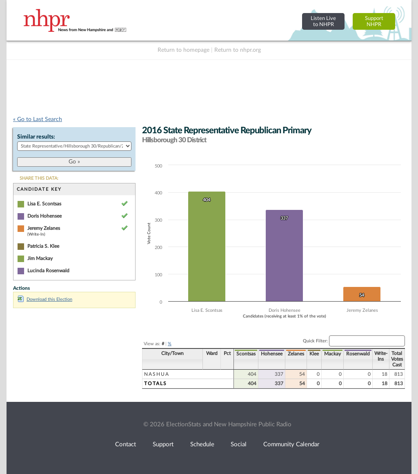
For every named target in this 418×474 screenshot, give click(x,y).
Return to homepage (183, 50)
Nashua (156, 374)
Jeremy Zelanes (43, 228)
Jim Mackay (40, 258)
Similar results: (36, 137)
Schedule (202, 444)
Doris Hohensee (44, 216)
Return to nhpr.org (237, 50)
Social (239, 444)
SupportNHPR (374, 21)
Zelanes (296, 353)
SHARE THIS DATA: (39, 178)
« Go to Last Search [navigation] (37, 119)
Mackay (332, 353)
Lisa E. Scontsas (44, 203)
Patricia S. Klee (43, 246)
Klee (314, 353)
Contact (125, 444)
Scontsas (246, 353)
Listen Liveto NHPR (323, 21)
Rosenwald (358, 353)
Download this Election (45, 299)
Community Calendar (291, 444)
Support (163, 444)
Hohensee (271, 353)
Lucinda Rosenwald (48, 270)
